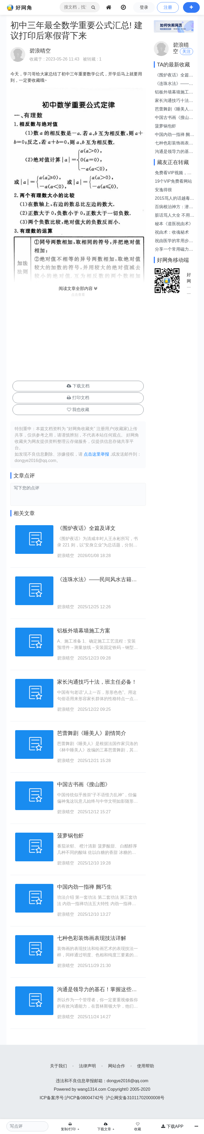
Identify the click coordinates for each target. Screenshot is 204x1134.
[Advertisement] (78, 339)
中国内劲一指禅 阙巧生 (84, 887)
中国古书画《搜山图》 (83, 784)
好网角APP (189, 278)
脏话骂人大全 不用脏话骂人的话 (174, 216)
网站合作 (116, 1066)
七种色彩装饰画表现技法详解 (91, 938)
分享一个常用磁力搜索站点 (174, 250)
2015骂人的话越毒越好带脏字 (174, 199)
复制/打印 (68, 1127)
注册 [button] (168, 7)
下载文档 (78, 386)
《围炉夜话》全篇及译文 (86, 528)
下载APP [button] (172, 1126)
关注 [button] (186, 51)
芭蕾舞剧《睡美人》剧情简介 (91, 733)
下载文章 (104, 1127)
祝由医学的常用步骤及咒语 (174, 241)
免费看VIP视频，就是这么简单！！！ (173, 173)
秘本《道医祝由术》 (174, 223)
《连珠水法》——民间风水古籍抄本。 (174, 84)
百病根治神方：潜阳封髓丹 (174, 207)
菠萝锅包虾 (70, 835)
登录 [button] (144, 7)
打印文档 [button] (78, 397)
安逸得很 (163, 189)
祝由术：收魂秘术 (172, 232)
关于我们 (58, 1066)
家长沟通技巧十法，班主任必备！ (97, 682)
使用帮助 (145, 1066)
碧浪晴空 (65, 555)
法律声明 (87, 1066)
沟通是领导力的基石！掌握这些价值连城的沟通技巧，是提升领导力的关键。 (174, 152)
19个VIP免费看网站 (173, 181)
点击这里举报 (96, 454)
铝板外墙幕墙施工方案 (83, 631)
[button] (191, 7)
